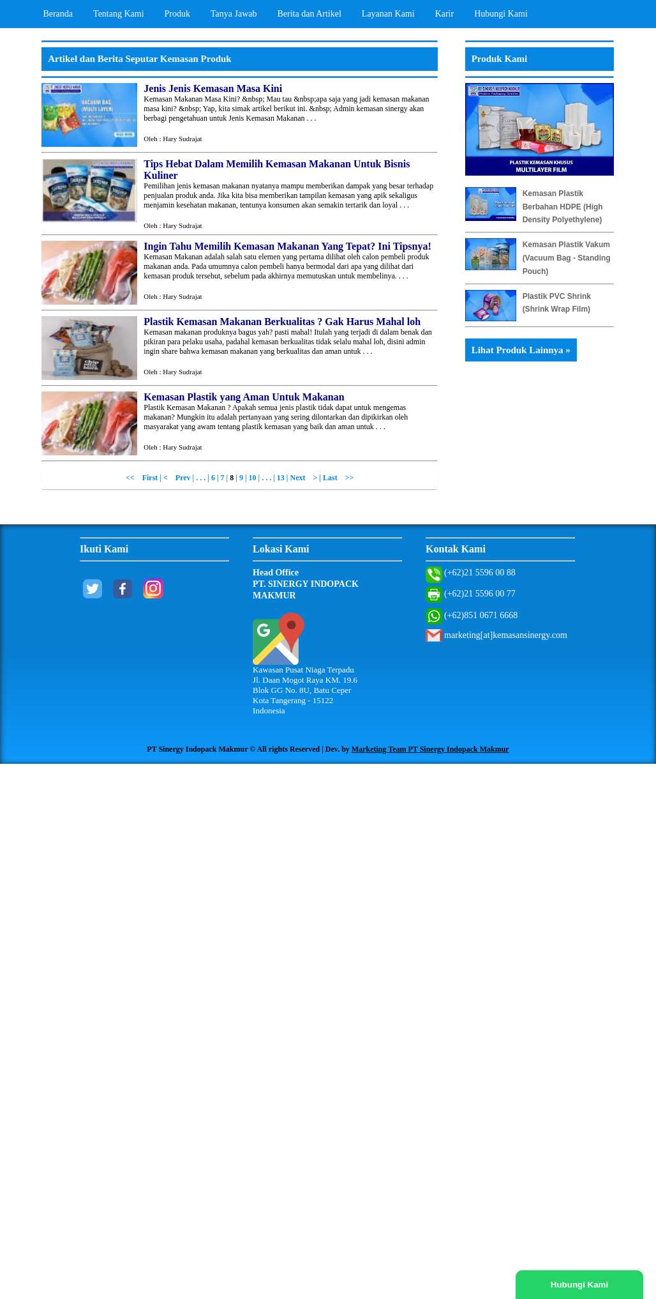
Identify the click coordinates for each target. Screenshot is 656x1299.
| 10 (251, 477)
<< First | (144, 477)
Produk (177, 14)
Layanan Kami (388, 14)
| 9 (239, 477)
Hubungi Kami (501, 14)
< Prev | (179, 477)
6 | (216, 477)
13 (281, 477)
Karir (444, 14)
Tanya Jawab (234, 14)
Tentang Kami (118, 14)
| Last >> (336, 477)
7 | (225, 477)
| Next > (302, 477)
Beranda (58, 14)
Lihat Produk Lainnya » (521, 350)
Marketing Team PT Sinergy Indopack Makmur (430, 749)
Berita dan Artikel (309, 14)
